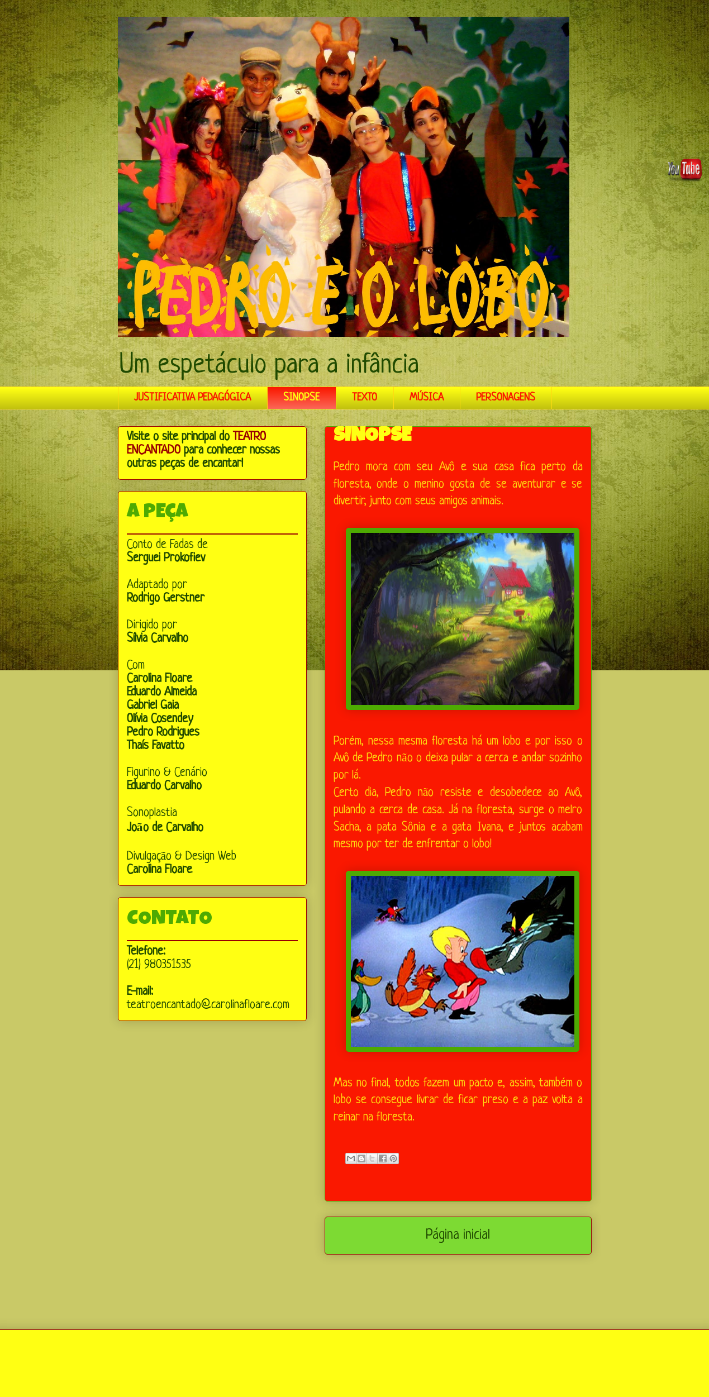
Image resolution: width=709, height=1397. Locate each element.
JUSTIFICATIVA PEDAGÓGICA (192, 397)
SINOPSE (301, 397)
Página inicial (458, 1235)
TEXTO (364, 397)
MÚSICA (427, 397)
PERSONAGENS (505, 397)
